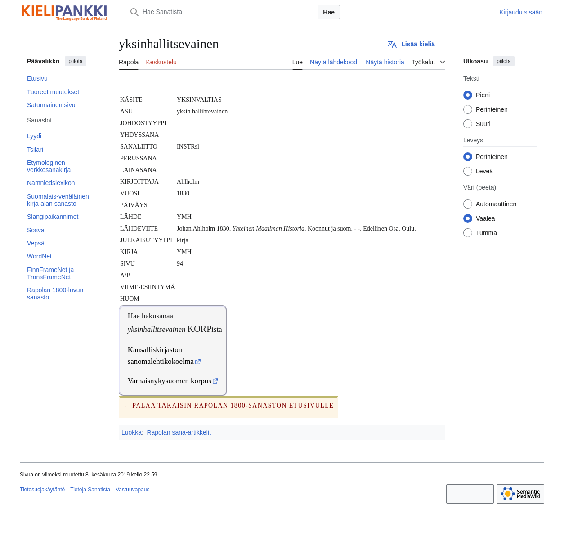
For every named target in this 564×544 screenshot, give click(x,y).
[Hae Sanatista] (222, 12)
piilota (75, 61)
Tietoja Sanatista (90, 489)
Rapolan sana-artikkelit (178, 432)
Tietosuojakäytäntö (42, 489)
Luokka (131, 432)
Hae (329, 12)
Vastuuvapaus (132, 489)
